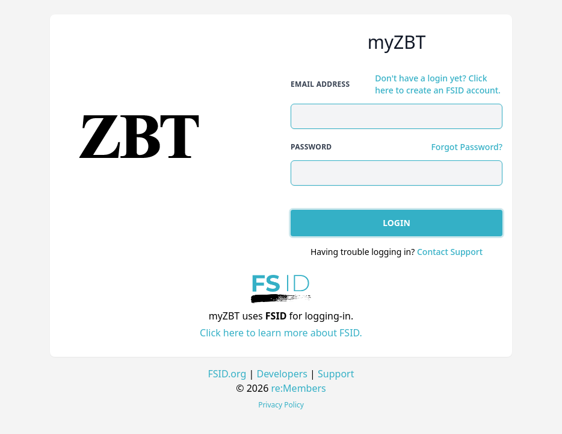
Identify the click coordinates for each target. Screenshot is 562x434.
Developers (281, 373)
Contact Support (450, 251)
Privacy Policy (281, 405)
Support (336, 373)
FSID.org (227, 373)
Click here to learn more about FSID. (281, 332)
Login (396, 222)
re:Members (298, 388)
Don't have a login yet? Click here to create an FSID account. (438, 84)
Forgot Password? (466, 147)
